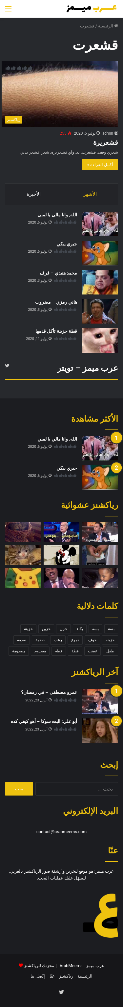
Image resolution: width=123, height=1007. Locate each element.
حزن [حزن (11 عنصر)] (63, 629)
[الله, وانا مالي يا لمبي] (100, 224)
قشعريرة (105, 142)
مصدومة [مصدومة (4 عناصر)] (18, 651)
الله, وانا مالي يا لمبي (57, 214)
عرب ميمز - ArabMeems (82, 965)
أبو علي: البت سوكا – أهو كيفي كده (44, 721)
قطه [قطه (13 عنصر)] (58, 651)
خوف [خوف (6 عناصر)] (92, 640)
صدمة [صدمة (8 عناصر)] (40, 640)
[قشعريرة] (60, 93)
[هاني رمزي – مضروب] (100, 311)
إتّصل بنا (38, 976)
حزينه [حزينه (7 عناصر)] (110, 640)
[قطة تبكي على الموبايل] (23, 555)
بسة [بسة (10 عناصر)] (111, 629)
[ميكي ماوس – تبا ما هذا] (62, 555)
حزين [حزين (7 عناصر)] (46, 629)
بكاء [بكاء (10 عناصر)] (79, 629)
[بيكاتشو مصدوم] (23, 578)
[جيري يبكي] (100, 253)
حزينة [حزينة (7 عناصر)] (28, 629)
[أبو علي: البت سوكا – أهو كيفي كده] (100, 730)
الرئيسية (108, 26)
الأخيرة (34, 194)
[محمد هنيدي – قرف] (100, 282)
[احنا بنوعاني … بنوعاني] (62, 532)
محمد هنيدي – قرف (58, 273)
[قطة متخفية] (23, 532)
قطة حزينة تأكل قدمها (56, 331)
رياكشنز (66, 976)
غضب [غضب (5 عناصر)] (92, 651)
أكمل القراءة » (100, 164)
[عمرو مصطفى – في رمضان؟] (100, 532)
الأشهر (90, 194)
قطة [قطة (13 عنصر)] (75, 651)
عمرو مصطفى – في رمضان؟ (49, 692)
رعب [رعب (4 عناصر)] (58, 640)
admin (107, 133)
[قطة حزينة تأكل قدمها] (100, 340)
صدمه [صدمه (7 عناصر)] (21, 640)
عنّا (52, 976)
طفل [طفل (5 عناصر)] (110, 651)
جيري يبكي (66, 243)
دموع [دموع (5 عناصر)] (75, 640)
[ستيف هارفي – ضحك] (62, 578)
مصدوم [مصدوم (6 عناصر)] (40, 651)
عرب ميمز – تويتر (87, 368)
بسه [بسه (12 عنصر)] (95, 629)
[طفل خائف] (100, 578)
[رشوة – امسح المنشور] (100, 555)
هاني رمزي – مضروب (56, 302)
